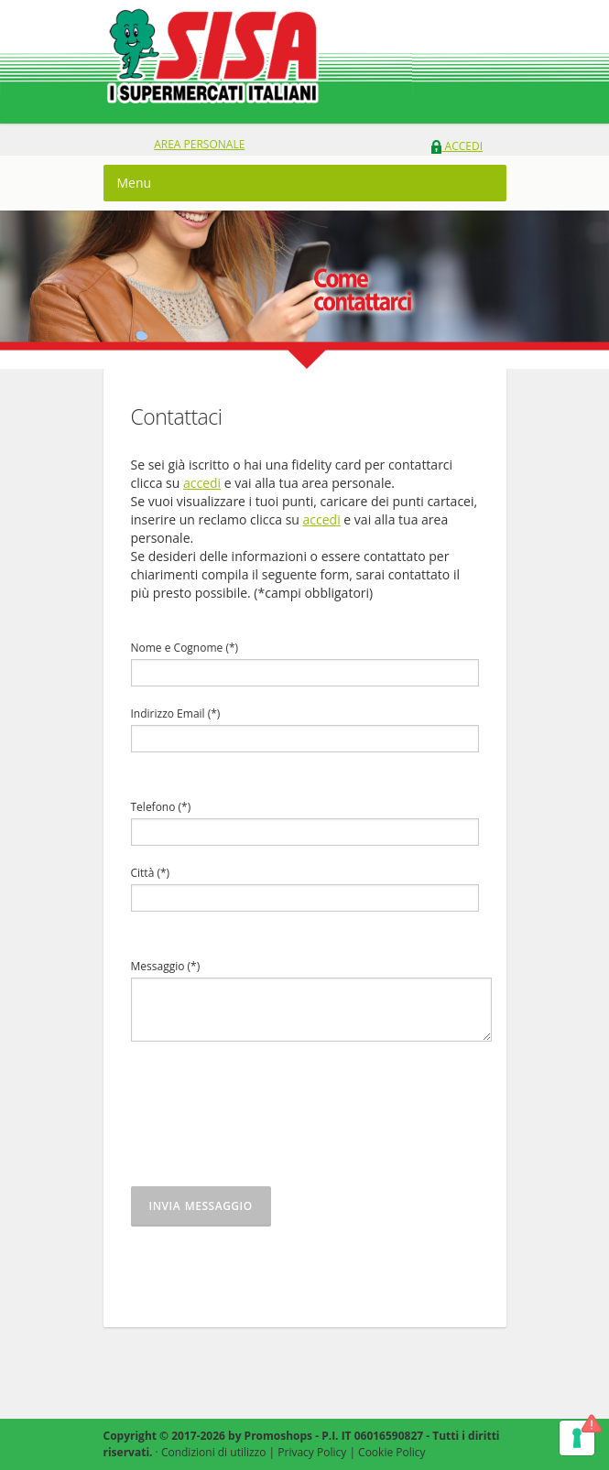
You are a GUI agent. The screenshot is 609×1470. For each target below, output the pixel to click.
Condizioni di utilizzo (213, 1452)
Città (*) (150, 873)
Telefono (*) (161, 807)
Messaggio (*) (166, 966)
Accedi (456, 146)
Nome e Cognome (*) (185, 647)
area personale (199, 144)
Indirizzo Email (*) (176, 713)
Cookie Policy (391, 1452)
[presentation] (270, 1123)
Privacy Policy (311, 1452)
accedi (202, 483)
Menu (134, 182)
